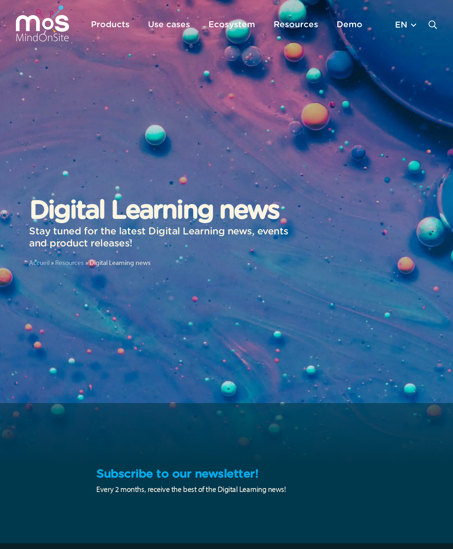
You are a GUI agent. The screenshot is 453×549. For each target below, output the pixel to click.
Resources (69, 262)
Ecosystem (231, 24)
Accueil (39, 262)
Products (110, 24)
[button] (405, 24)
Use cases (169, 24)
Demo (349, 24)
